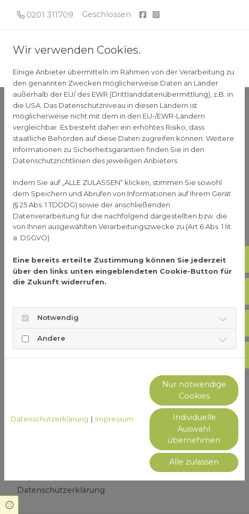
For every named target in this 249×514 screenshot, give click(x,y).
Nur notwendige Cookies (194, 390)
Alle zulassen (194, 462)
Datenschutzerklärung (49, 419)
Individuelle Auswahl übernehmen (194, 428)
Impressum (114, 419)
